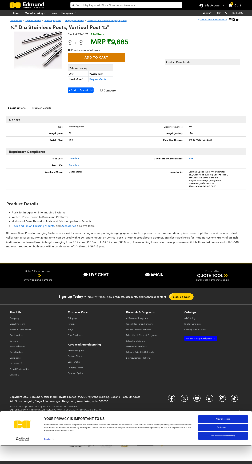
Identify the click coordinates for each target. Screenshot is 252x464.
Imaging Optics (75, 367)
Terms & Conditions (52, 406)
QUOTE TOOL (210, 275)
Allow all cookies (223, 437)
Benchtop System (53, 20)
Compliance (16, 357)
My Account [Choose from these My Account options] (213, 5)
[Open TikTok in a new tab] (234, 399)
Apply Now (199, 338)
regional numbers (42, 279)
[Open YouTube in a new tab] (197, 399)
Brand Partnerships (19, 368)
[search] (126, 5)
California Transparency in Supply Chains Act (33, 412)
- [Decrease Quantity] (70, 42)
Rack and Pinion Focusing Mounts (33, 226)
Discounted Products (136, 346)
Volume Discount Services (138, 329)
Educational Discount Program (141, 334)
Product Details (41, 107)
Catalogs (190, 318)
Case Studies (16, 351)
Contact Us (237, 12)
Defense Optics (75, 372)
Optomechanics (33, 20)
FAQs (70, 329)
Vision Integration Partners (139, 323)
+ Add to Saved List (81, 90)
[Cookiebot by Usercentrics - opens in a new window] (22, 458)
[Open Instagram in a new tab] (222, 399)
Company (69, 13)
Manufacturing (36, 13)
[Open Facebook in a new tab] (172, 399)
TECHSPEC (16, 363)
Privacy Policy (17, 406)
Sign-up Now (181, 296)
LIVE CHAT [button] (95, 274)
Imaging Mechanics (74, 20)
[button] (229, 12)
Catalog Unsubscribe (195, 329)
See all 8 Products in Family (212, 19)
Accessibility (70, 406)
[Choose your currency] (220, 13)
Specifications (17, 107)
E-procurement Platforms (138, 357)
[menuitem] (18, 13)
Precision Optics (76, 350)
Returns (71, 323)
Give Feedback (75, 334)
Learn (54, 13)
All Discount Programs (137, 318)
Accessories (68, 226)
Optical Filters (75, 356)
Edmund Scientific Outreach (140, 351)
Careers (14, 340)
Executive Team (17, 323)
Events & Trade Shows (20, 329)
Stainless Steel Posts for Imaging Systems (107, 20)
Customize (223, 445)
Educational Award (135, 340)
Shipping (72, 318)
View (191, 158)
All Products (16, 20)
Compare (108, 90)
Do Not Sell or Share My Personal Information (77, 409)
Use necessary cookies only (223, 454)
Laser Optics (74, 361)
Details (47, 457)
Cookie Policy (33, 406)
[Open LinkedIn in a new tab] (210, 399)
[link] (236, 2)
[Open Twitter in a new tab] (184, 399)
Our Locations (16, 334)
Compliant (74, 158)
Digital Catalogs (192, 323)
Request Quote (97, 79)
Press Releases (17, 346)
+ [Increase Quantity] (81, 42)
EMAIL (154, 274)
